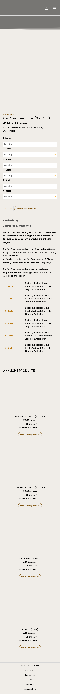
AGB (30, 680)
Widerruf (30, 684)
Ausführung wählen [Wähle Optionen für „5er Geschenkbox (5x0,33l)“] (30, 434)
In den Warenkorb (26, 208)
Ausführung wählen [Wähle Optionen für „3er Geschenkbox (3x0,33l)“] (30, 505)
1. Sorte (7, 138)
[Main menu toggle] (54, 7)
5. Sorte (7, 180)
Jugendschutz (30, 689)
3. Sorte (7, 159)
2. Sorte (7, 148)
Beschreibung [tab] (10, 220)
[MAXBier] (12, 7)
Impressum (30, 675)
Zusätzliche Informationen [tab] (17, 225)
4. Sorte (7, 169)
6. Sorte (7, 190)
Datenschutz (30, 670)
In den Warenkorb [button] (30, 576)
